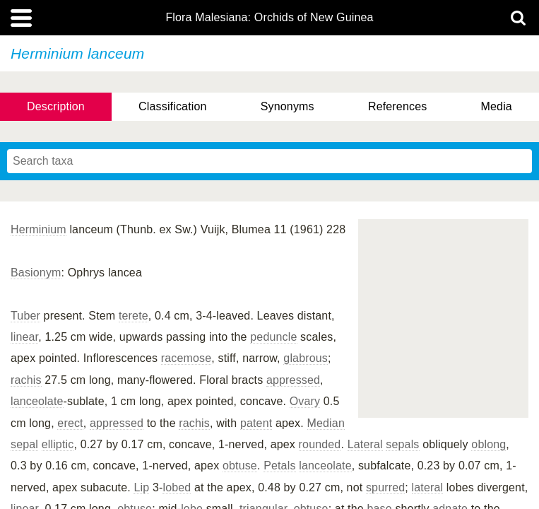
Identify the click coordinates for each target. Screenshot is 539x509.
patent (256, 423)
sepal (24, 444)
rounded (320, 444)
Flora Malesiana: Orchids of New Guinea (269, 17)
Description (56, 106)
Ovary (305, 401)
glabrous (305, 358)
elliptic (58, 444)
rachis (26, 380)
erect (70, 423)
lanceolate (37, 401)
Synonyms (287, 106)
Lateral (365, 444)
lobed (176, 487)
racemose (186, 358)
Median (326, 423)
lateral (428, 487)
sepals (402, 444)
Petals (279, 466)
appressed (293, 380)
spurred (385, 487)
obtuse (240, 466)
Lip (141, 487)
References (397, 106)
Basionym (36, 273)
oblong (488, 444)
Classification (172, 106)
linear (24, 337)
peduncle (273, 337)
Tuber (25, 316)
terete (133, 316)
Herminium (38, 229)
